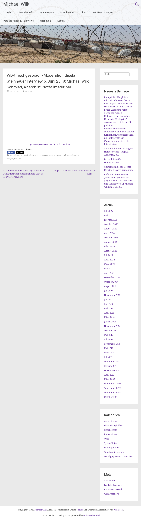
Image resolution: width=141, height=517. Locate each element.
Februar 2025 (110, 220)
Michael (28, 92)
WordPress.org (111, 494)
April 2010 (109, 374)
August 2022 (110, 251)
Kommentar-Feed (113, 489)
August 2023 (110, 242)
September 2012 (112, 361)
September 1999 (112, 388)
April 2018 (109, 313)
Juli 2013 (108, 357)
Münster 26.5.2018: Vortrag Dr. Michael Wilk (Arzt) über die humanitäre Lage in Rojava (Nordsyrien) (23, 173)
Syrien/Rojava (46, 12)
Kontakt (61, 20)
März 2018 (109, 317)
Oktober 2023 (111, 237)
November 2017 (112, 326)
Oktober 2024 (111, 224)
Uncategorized (111, 447)
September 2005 (112, 383)
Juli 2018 (108, 299)
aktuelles (8, 12)
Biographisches (14, 158)
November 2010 (112, 370)
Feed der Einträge (113, 485)
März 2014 (109, 352)
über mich (45, 20)
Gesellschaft (26, 12)
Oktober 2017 (111, 330)
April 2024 (109, 233)
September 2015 (112, 343)
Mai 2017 (108, 335)
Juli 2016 (108, 339)
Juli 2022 (108, 255)
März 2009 (109, 379)
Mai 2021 (108, 268)
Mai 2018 (108, 308)
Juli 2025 (108, 211)
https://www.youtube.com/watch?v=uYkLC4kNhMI (49, 144)
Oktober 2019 (111, 282)
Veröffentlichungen (102, 12)
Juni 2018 (108, 304)
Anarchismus (67, 12)
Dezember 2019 (112, 277)
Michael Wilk (16, 4)
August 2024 (110, 228)
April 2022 (109, 259)
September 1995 (112, 392)
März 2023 (109, 246)
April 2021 (109, 273)
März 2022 (109, 264)
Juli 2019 (108, 290)
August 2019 (110, 286)
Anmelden (109, 480)
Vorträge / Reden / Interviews (18, 20)
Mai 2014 (108, 348)
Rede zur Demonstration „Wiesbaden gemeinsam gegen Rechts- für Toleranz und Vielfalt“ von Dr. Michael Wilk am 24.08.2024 (118, 180)
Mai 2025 (108, 215)
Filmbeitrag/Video (113, 425)
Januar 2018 (110, 321)
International (110, 434)
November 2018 (112, 295)
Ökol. (83, 12)
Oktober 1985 (111, 397)
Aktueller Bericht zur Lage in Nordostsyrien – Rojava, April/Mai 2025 (118, 151)
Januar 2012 (110, 366)
